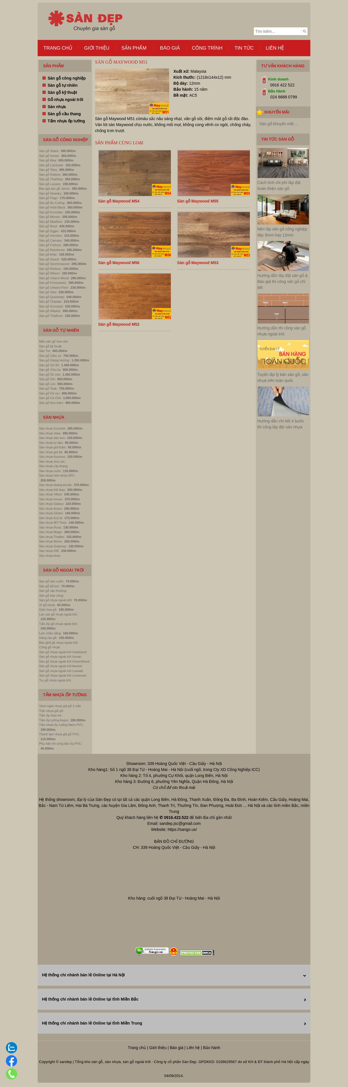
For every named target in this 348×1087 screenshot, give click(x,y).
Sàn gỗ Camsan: (51, 240)
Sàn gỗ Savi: (48, 292)
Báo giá (170, 48)
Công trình (207, 48)
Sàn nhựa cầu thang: (53, 466)
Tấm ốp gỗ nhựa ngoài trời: (58, 624)
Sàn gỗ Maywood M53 (197, 262)
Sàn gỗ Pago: (48, 198)
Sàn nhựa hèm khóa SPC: (57, 475)
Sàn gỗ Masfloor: (51, 221)
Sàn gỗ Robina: (50, 174)
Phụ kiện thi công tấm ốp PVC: (60, 743)
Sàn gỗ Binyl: (48, 226)
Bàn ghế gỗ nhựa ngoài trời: (58, 642)
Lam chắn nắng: (50, 633)
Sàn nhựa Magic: (51, 532)
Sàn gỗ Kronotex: (51, 212)
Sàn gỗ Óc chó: (50, 374)
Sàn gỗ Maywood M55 (197, 201)
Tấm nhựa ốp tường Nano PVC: (61, 724)
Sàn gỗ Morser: (50, 216)
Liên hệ (275, 48)
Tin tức (244, 48)
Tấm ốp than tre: (50, 715)
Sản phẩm (134, 48)
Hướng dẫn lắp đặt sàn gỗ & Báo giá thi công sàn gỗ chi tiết (282, 281)
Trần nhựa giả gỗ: (51, 710)
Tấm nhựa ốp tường (66, 121)
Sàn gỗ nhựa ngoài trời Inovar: (60, 656)
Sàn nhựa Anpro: (51, 508)
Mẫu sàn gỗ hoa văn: (54, 341)
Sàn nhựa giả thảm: (52, 447)
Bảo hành (211, 1047)
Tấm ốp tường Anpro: (54, 720)
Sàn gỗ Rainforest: (52, 250)
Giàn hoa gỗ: (48, 609)
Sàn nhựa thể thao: (52, 489)
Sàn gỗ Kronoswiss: (53, 282)
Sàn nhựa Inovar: (51, 499)
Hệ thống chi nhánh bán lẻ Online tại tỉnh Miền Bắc (90, 999)
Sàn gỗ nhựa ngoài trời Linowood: (63, 675)
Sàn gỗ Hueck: (49, 259)
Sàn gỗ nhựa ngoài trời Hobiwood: (63, 652)
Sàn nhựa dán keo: (52, 438)
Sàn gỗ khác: (48, 254)
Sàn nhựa (57, 106)
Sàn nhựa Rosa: (50, 527)
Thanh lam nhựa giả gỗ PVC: (59, 734)
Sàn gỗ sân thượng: (53, 590)
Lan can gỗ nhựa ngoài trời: (58, 614)
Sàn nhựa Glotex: (51, 513)
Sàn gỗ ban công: (51, 595)
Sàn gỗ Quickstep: (52, 297)
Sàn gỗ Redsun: (50, 268)
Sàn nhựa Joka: (50, 433)
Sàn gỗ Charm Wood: (54, 278)
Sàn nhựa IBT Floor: (53, 522)
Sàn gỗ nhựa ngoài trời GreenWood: (64, 661)
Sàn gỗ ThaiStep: (51, 179)
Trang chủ (57, 48)
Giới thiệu (97, 48)
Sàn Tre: (45, 351)
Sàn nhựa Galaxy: (51, 503)
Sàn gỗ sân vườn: (51, 581)
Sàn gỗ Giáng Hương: (54, 360)
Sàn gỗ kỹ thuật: (50, 346)
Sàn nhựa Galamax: (53, 546)
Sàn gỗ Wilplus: (50, 311)
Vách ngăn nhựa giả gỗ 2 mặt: (60, 706)
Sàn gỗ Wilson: (49, 273)
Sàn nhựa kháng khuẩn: (55, 485)
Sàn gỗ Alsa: (48, 160)
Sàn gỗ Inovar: (49, 155)
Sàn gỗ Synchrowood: (54, 264)
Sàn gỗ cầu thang (64, 114)
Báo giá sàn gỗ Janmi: (54, 188)
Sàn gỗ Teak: (48, 388)
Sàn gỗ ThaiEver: (51, 315)
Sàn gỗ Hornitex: (51, 235)
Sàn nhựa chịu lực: (52, 461)
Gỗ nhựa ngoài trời (65, 99)
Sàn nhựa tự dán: (51, 442)
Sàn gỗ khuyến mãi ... (278, 124)
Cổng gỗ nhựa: (49, 647)
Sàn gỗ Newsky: (50, 193)
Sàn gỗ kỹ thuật (62, 92)
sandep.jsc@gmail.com (180, 823)
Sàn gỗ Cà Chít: (50, 398)
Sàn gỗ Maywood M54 (118, 201)
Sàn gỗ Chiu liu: (50, 369)
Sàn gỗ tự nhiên (63, 85)
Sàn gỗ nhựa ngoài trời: (55, 600)
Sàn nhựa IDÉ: (49, 550)
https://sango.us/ (182, 829)
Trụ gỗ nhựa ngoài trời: (55, 680)
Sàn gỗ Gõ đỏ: (49, 365)
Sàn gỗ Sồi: (47, 379)
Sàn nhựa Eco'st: (51, 518)
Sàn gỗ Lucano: (50, 184)
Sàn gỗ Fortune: (50, 245)
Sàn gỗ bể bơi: (49, 586)
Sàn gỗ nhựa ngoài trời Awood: (60, 666)
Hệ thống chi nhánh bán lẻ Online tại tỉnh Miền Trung (92, 1023)
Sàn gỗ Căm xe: (50, 355)
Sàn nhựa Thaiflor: (52, 537)
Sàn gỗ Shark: (49, 151)
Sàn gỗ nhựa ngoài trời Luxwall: (61, 671)
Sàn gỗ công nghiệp (67, 78)
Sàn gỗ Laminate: (51, 165)
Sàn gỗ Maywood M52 (118, 324)
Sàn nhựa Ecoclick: (52, 428)
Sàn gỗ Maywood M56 (118, 262)
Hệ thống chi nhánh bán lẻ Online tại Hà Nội (83, 975)
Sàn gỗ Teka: (48, 169)
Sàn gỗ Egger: (49, 231)
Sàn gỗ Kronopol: (51, 306)
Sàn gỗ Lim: (47, 384)
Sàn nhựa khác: (50, 555)
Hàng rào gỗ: (48, 637)
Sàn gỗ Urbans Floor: (54, 287)
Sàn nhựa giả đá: (51, 452)
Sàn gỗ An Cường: (52, 203)
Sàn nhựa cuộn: (50, 471)
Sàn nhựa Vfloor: (51, 494)
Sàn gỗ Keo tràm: (51, 402)
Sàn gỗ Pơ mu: (49, 393)
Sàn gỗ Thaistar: (50, 301)
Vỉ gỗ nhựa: (47, 605)
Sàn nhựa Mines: (51, 541)
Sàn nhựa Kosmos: (52, 456)
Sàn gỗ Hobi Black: (52, 207)
